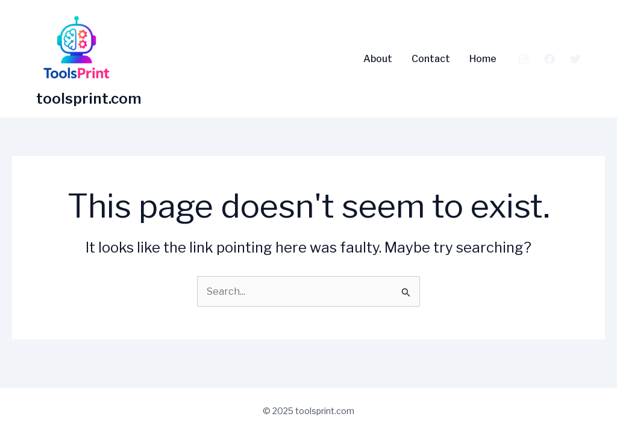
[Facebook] (549, 59)
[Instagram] (523, 59)
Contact (431, 59)
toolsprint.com (89, 98)
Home (482, 59)
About (377, 59)
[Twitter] (575, 59)
